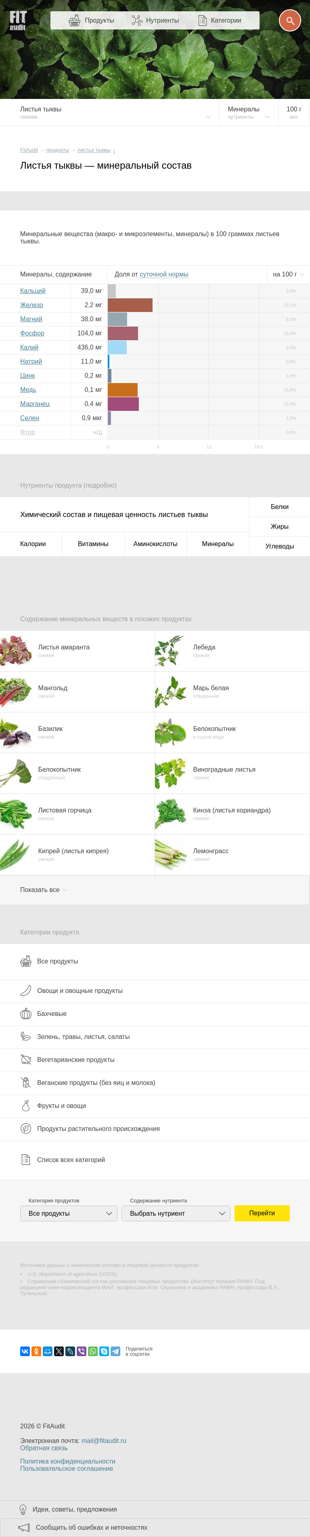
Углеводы (280, 546)
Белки (280, 506)
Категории (226, 20)
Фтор (27, 432)
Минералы (218, 543)
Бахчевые (43, 1013)
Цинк (27, 375)
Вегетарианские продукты (67, 1059)
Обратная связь (44, 1448)
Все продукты (49, 961)
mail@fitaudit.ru (104, 1440)
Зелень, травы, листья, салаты (75, 1036)
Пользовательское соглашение (66, 1468)
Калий (29, 347)
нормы (164, 274)
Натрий (31, 361)
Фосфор (32, 333)
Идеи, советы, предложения (75, 1509)
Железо (31, 305)
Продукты (99, 20)
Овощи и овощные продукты (71, 990)
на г (286, 274)
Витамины (93, 543)
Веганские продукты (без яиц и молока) (87, 1082)
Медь (28, 389)
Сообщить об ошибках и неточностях (91, 1527)
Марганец (35, 403)
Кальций (33, 290)
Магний (31, 319)
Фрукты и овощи (53, 1105)
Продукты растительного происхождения (90, 1128)
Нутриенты (162, 20)
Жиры (280, 526)
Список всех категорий (62, 1159)
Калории (33, 543)
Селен (29, 418)
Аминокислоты (156, 543)
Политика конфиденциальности (67, 1461)
